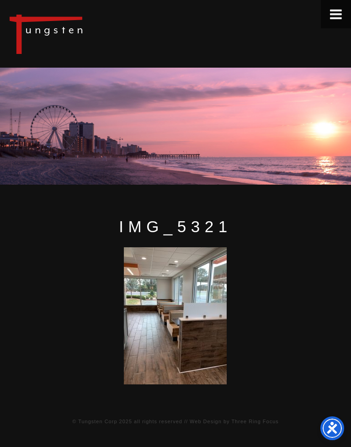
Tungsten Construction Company (77, 34)
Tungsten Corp (97, 421)
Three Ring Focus (254, 421)
